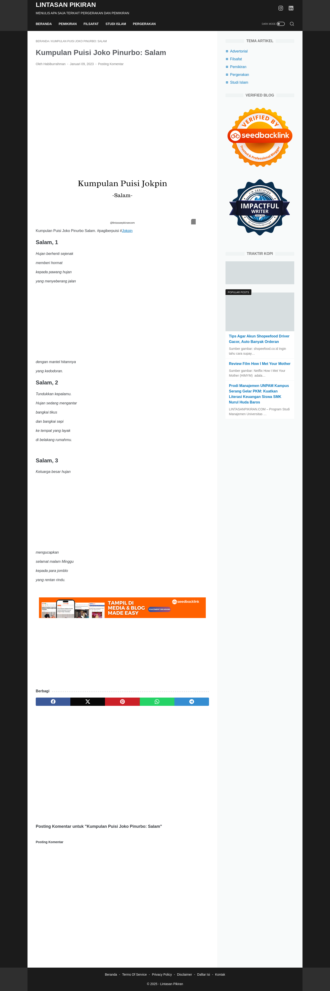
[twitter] (87, 702)
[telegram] (191, 702)
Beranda (44, 24)
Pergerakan (144, 24)
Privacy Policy (162, 974)
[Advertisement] (122, 104)
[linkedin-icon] (291, 8)
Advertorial (239, 51)
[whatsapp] (157, 702)
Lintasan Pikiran (66, 4)
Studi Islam (115, 24)
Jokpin (127, 231)
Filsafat (91, 24)
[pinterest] (122, 702)
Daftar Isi (203, 974)
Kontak (220, 974)
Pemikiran (68, 24)
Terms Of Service (134, 974)
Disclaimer (184, 974)
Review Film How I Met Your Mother (260, 364)
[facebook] (53, 702)
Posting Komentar (111, 64)
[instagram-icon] (281, 8)
